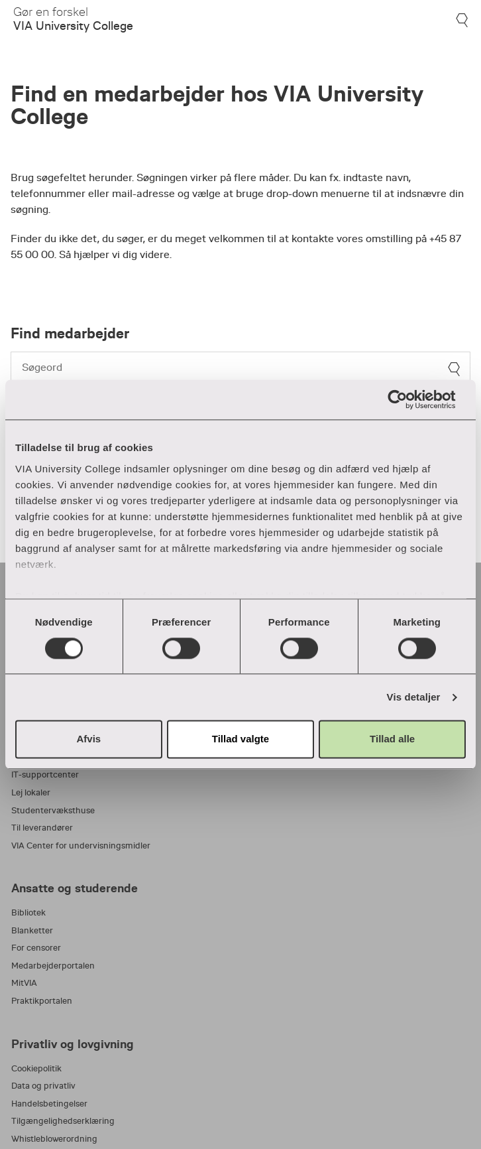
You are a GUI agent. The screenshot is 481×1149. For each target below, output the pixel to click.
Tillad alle (392, 739)
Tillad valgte (240, 739)
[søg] (453, 369)
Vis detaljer (414, 697)
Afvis (88, 739)
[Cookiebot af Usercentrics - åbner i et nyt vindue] (408, 399)
